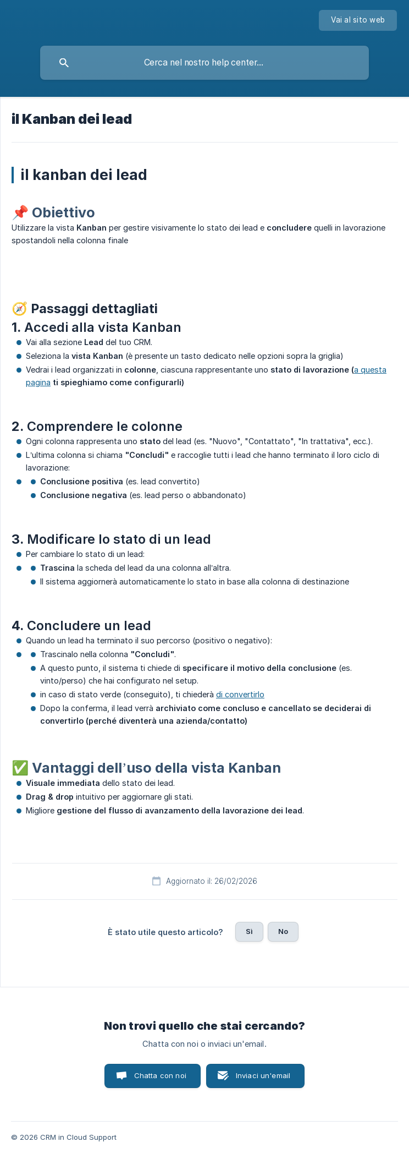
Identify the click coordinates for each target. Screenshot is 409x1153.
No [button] (283, 931)
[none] (358, 20)
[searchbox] (204, 63)
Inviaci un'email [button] (263, 1075)
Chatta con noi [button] (160, 1075)
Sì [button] (249, 931)
